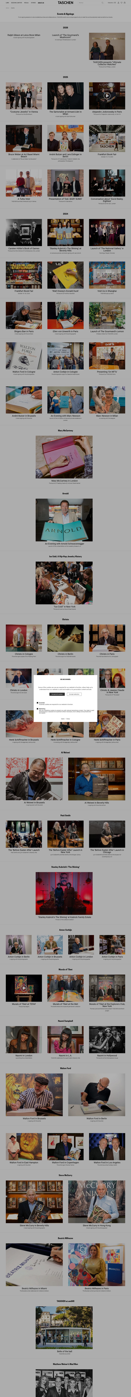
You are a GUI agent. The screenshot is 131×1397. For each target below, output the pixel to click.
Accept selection (74, 694)
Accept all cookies (57, 694)
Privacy (68, 718)
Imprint (62, 718)
